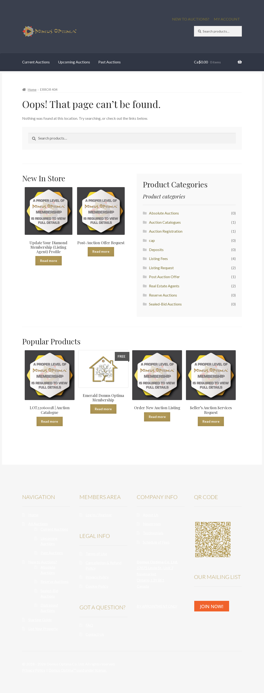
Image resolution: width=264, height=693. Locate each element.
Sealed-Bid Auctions (165, 304)
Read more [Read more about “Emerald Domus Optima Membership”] (103, 409)
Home (32, 89)
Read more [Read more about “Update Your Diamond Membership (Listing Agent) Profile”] (48, 261)
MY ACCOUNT (227, 19)
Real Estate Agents (164, 286)
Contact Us (95, 634)
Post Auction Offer (164, 276)
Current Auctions (36, 62)
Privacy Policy (97, 577)
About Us (150, 514)
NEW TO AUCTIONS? (190, 19)
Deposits (156, 249)
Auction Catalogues (165, 222)
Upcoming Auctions (74, 62)
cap (152, 240)
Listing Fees (158, 258)
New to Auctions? (42, 562)
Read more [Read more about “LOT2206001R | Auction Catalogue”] (49, 421)
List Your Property (43, 628)
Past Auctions (109, 62)
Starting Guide (40, 619)
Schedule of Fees (156, 542)
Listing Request (161, 267)
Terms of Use (96, 553)
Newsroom (152, 523)
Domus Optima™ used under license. (78, 670)
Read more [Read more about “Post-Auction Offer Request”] (100, 251)
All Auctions (38, 523)
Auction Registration (165, 231)
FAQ (89, 625)
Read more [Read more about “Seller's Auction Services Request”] (210, 421)
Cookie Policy (97, 586)
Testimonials (153, 533)
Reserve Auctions (163, 295)
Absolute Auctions (164, 213)
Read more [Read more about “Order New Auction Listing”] (157, 417)
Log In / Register (99, 514)
